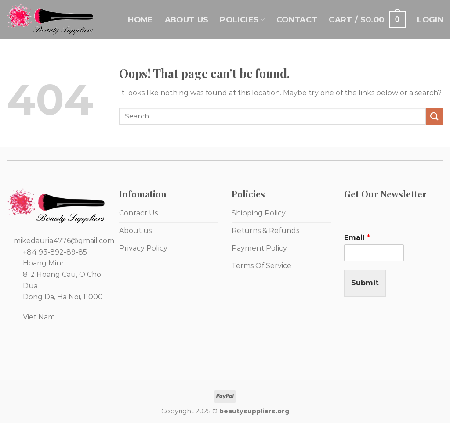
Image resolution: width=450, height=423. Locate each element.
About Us (187, 19)
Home (140, 19)
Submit (365, 283)
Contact (296, 19)
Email (357, 237)
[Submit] (434, 116)
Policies (242, 19)
